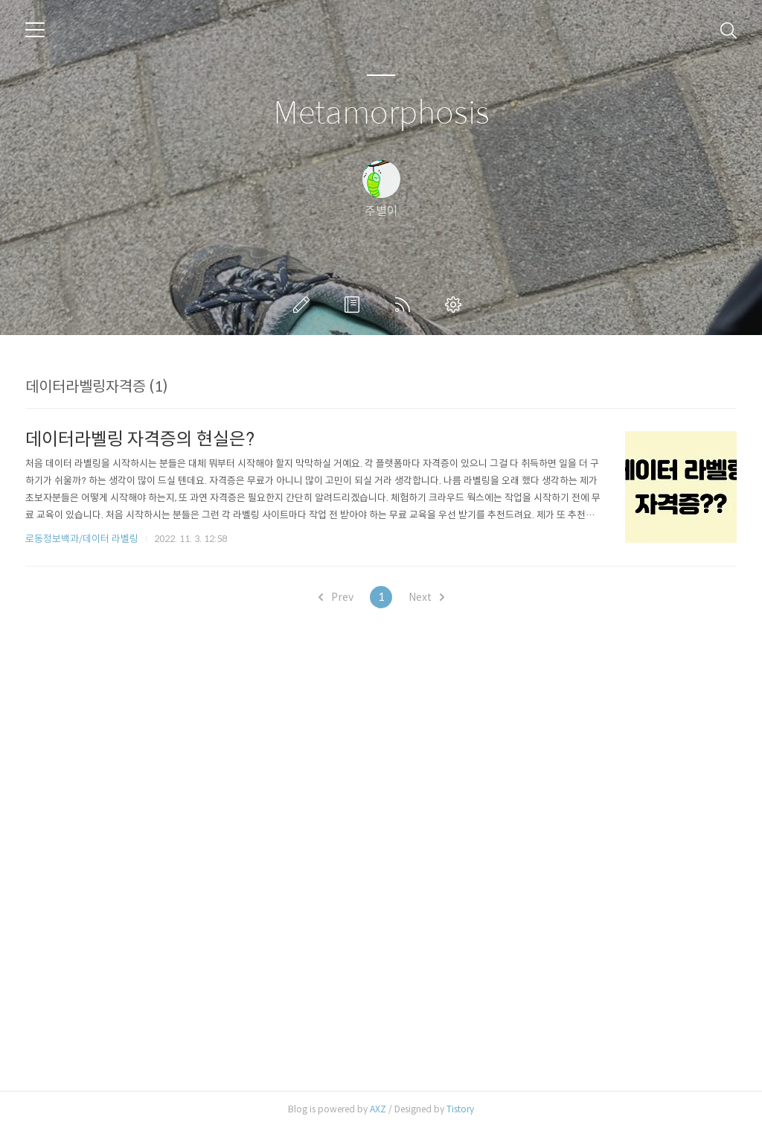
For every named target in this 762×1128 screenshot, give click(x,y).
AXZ (378, 1109)
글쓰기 (304, 304)
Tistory (460, 1109)
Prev (335, 597)
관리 (456, 304)
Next (426, 597)
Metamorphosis (381, 113)
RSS (405, 304)
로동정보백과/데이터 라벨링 (81, 538)
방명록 (355, 304)
